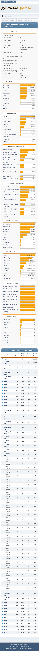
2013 (5, 611)
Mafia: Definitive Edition (10, 286)
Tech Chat (7, 121)
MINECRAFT (7, 157)
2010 (5, 620)
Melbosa (6, 98)
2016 (5, 602)
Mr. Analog (6, 85)
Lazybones (6, 93)
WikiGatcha (6, 302)
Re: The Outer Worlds (10, 294)
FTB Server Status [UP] (10, 179)
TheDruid (6, 103)
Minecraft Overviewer (9, 152)
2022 (5, 390)
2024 (5, 384)
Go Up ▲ (26, 644)
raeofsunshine (7, 247)
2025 (5, 381)
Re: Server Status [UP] (10, 299)
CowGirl (5, 245)
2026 (5, 359)
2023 (5, 387)
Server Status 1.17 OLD (10, 155)
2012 (5, 614)
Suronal (6, 340)
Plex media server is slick (11, 164)
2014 (5, 608)
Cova (5, 108)
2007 (5, 629)
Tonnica (5, 101)
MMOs (6, 142)
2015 (5, 605)
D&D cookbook (8, 307)
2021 (5, 393)
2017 (5, 406)
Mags (5, 106)
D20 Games (7, 129)
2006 (5, 632)
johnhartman (23, 68)
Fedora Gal (7, 330)
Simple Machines (24, 646)
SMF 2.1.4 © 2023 (14, 646)
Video (5, 127)
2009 (5, 623)
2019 (5, 399)
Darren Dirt (6, 88)
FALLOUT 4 (7, 176)
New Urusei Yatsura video (11, 291)
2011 (5, 617)
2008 (5, 626)
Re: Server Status (8, 289)
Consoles (6, 139)
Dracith (6, 337)
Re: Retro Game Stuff (10, 297)
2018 (5, 403)
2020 (5, 396)
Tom (4, 95)
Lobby (5, 116)
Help (5, 132)
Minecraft (6, 124)
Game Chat (7, 119)
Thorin (5, 90)
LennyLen (7, 278)
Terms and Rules (18, 644)
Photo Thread (7, 149)
